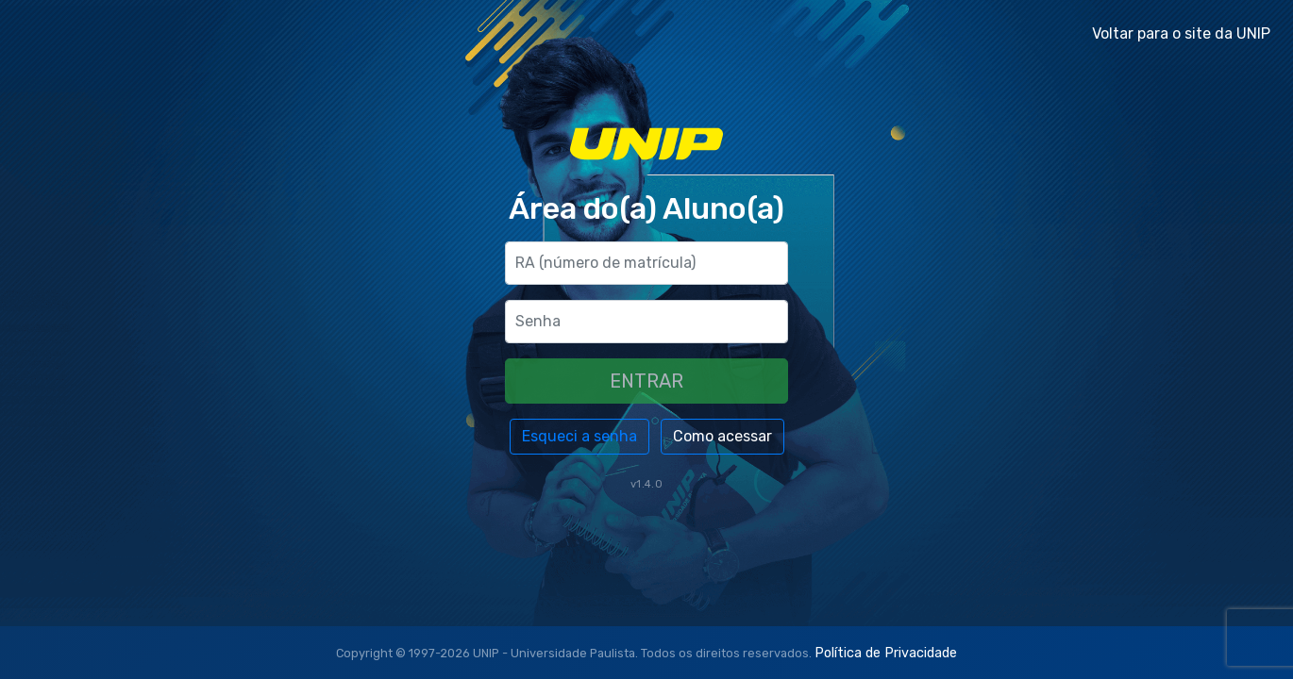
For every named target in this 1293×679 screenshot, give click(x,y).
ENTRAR (646, 381)
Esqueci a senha (579, 436)
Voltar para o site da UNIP (1181, 33)
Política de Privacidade (885, 653)
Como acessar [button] (722, 436)
